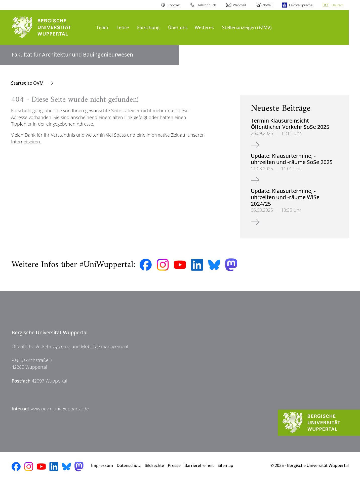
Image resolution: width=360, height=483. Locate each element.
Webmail (239, 5)
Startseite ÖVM (28, 83)
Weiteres (204, 27)
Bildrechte (154, 465)
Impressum (102, 465)
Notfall (267, 5)
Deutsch (338, 5)
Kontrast (174, 5)
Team (102, 27)
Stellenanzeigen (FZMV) (247, 27)
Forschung (148, 27)
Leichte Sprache (300, 5)
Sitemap (225, 465)
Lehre (122, 27)
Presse (174, 465)
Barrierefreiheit (199, 465)
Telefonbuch (206, 5)
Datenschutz (129, 465)
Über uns (178, 27)
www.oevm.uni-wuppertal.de (59, 409)
